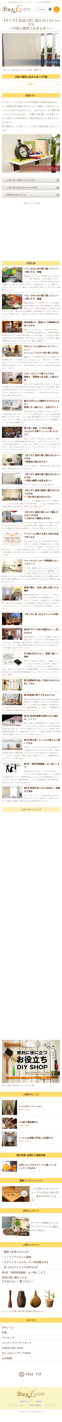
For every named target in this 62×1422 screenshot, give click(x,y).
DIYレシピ (8, 1327)
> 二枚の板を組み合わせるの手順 (20, 187)
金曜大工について (26, 1401)
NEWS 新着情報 (35, 1405)
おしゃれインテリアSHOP (16, 1353)
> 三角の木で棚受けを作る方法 (19, 180)
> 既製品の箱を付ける (14, 195)
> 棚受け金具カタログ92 (15, 1251)
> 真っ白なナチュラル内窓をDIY (20, 1267)
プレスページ (49, 1405)
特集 (4, 1332)
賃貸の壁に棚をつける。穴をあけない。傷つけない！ (18, 1279)
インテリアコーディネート (17, 1342)
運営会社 (39, 1401)
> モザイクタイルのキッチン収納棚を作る (25, 1262)
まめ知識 (7, 1358)
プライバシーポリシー (18, 1405)
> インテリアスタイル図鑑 (16, 1257)
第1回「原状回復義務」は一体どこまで (23, 1272)
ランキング (8, 1337)
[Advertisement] (31, 233)
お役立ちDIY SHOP (12, 1347)
